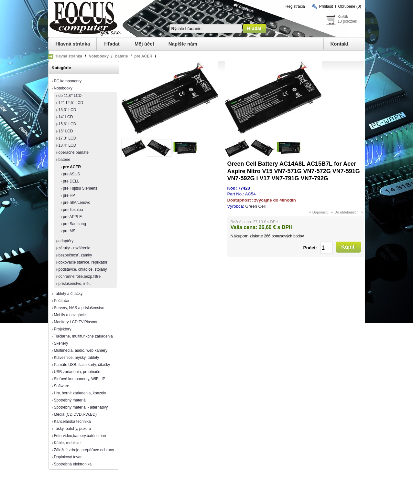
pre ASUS (71, 174)
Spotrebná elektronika (73, 464)
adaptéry (66, 241)
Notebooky (63, 88)
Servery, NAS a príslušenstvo (79, 308)
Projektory (62, 329)
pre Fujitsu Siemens (80, 188)
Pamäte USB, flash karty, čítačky (82, 364)
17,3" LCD (67, 138)
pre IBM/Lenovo (77, 202)
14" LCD (66, 117)
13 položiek (347, 21)
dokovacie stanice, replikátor (83, 262)
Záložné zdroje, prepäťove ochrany (84, 450)
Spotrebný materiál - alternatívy (81, 407)
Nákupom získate (247, 236)
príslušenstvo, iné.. (75, 283)
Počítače (61, 300)
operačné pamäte (74, 152)
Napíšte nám (182, 44)
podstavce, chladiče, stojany (83, 269)
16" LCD (66, 131)
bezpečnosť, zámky (75, 255)
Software (61, 386)
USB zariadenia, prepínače (77, 372)
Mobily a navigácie (70, 315)
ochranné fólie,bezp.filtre (80, 276)
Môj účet (144, 44)
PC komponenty (68, 81)
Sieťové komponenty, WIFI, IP (79, 379)
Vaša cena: (244, 227)
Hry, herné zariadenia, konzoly (80, 393)
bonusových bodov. (288, 236)
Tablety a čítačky (68, 293)
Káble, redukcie (67, 443)
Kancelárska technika (72, 421)
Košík (343, 17)
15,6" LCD (67, 124)
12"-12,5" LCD (71, 102)
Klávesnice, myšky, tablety (76, 357)
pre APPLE (72, 216)
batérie (65, 159)
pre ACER (72, 167)
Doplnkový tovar (68, 457)
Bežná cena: (241, 222)
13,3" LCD (67, 110)
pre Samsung (74, 224)
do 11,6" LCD (70, 95)
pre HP (69, 195)
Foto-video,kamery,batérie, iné (80, 435)
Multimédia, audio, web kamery (80, 350)
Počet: (310, 247)
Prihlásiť (326, 6)
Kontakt (340, 44)
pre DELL (71, 181)
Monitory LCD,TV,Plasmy (75, 322)
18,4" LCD (67, 145)
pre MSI (70, 231)
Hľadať (112, 44)
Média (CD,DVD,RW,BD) (75, 414)
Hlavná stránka (73, 44)
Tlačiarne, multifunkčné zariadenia (83, 336)
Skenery (61, 343)
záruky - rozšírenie (75, 248)
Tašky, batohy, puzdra (72, 428)
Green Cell (255, 206)
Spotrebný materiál (70, 400)
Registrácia (295, 6)
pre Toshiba (73, 209)
